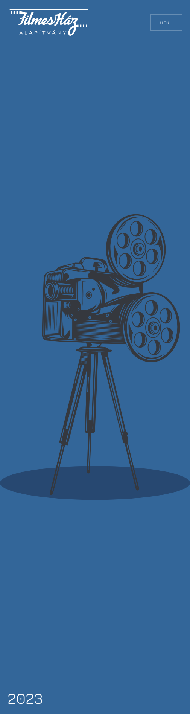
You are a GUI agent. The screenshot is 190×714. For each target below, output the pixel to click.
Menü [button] (166, 22)
